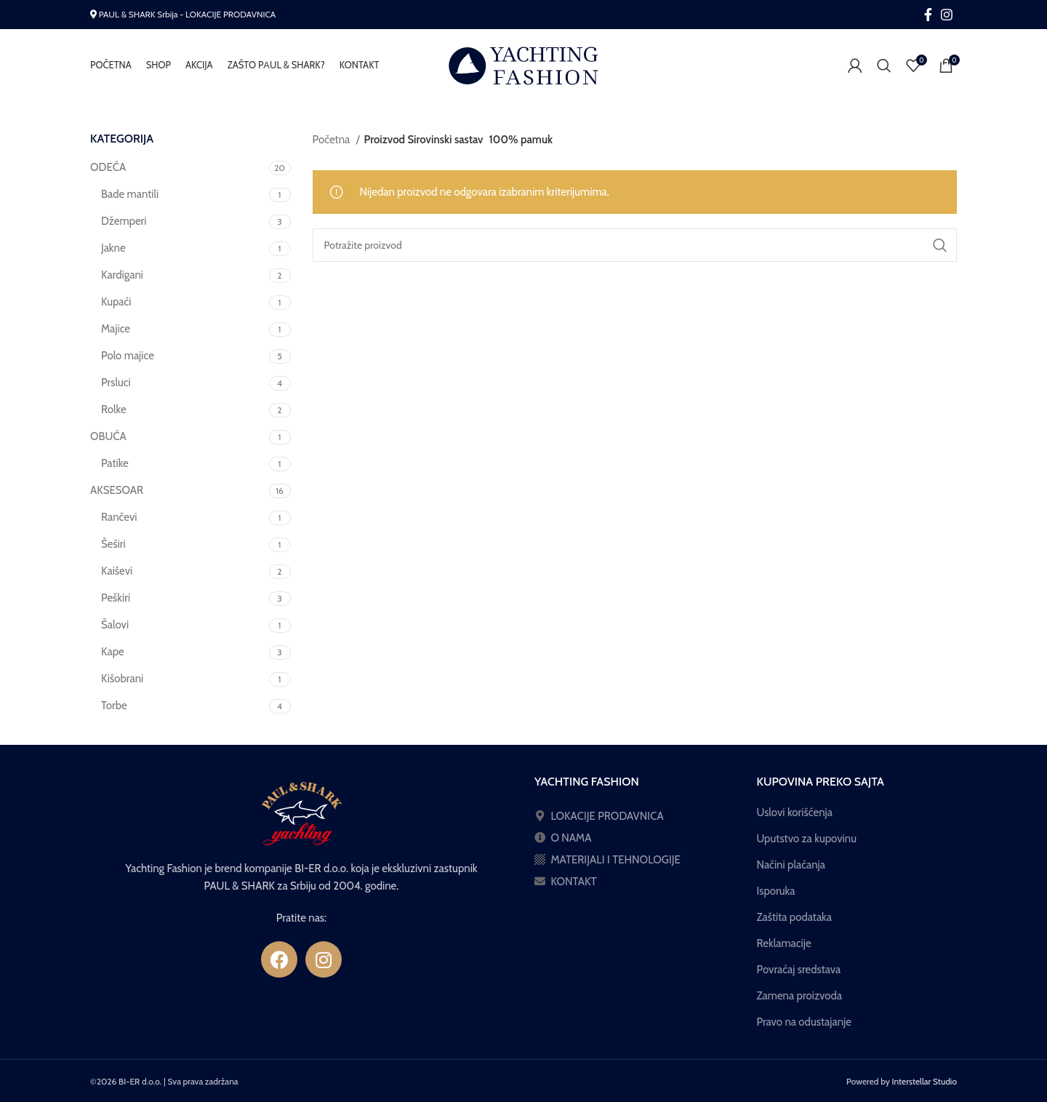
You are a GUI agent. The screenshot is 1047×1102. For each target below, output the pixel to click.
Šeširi (113, 544)
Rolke (114, 409)
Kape (112, 651)
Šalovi (115, 624)
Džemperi (124, 221)
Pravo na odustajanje (804, 1022)
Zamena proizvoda (800, 995)
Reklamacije (784, 943)
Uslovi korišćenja (795, 812)
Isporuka (776, 891)
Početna (333, 139)
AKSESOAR (116, 490)
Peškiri (115, 597)
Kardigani (122, 275)
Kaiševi (116, 571)
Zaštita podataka (794, 917)
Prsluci (116, 382)
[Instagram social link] (946, 14)
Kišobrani (122, 678)
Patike (115, 463)
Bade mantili (130, 194)
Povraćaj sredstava (799, 969)
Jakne (113, 248)
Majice (115, 328)
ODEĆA (108, 167)
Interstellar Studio (925, 1081)
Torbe (114, 705)
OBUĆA (108, 436)
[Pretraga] (884, 65)
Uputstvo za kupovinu (807, 838)
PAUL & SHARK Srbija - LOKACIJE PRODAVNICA (187, 14)
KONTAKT (573, 881)
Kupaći (116, 301)
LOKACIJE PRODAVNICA (606, 816)
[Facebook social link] (928, 14)
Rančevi (119, 517)
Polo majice (127, 355)
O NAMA (570, 838)
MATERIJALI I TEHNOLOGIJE (615, 859)
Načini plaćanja (791, 864)
